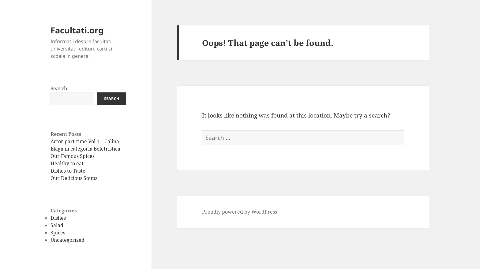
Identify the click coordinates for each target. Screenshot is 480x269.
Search (59, 88)
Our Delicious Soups (74, 178)
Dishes (58, 218)
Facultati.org (77, 30)
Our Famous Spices (73, 156)
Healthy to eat (67, 163)
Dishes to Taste (68, 170)
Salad (57, 225)
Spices (58, 232)
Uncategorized (67, 240)
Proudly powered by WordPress (239, 211)
